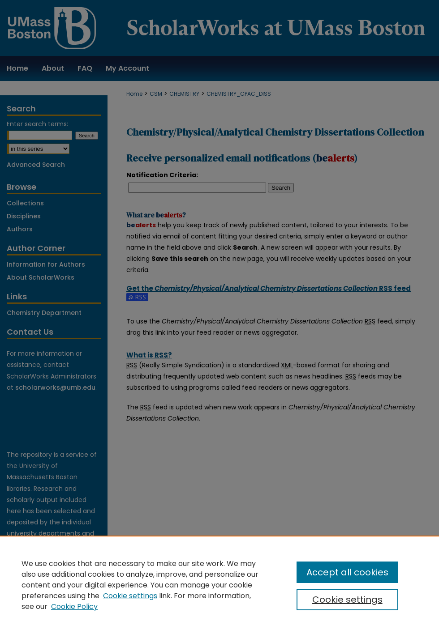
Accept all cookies (347, 572)
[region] (219, 585)
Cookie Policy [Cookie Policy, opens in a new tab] (74, 606)
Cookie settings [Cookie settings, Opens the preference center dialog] (347, 599)
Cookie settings (130, 596)
